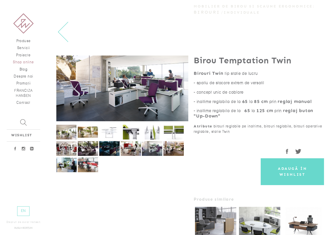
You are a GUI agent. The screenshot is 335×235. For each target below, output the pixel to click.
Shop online (23, 62)
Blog (24, 69)
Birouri (207, 12)
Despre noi (23, 76)
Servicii (23, 48)
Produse (23, 41)
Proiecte (23, 55)
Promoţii (23, 83)
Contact (23, 103)
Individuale (242, 12)
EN (23, 211)
